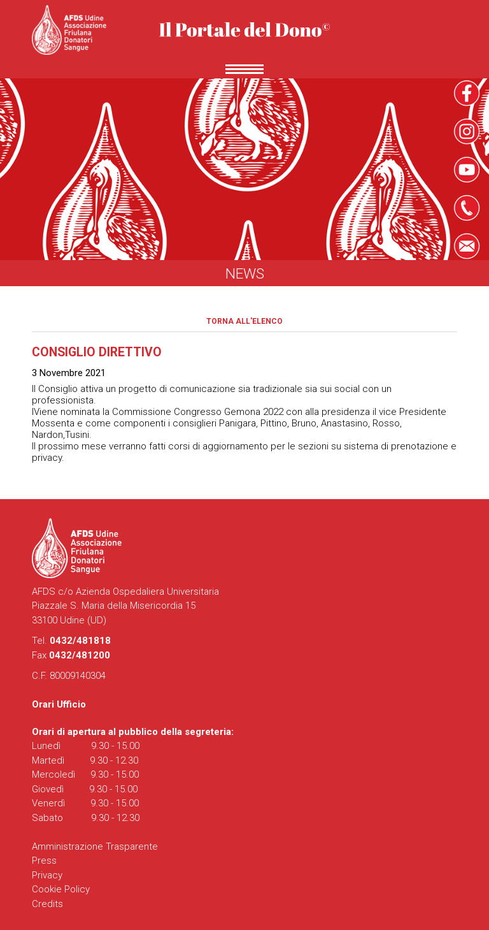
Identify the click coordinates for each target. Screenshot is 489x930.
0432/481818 (80, 640)
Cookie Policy (61, 889)
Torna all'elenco (244, 321)
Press (44, 860)
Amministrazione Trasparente (95, 846)
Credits (47, 904)
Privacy (47, 875)
